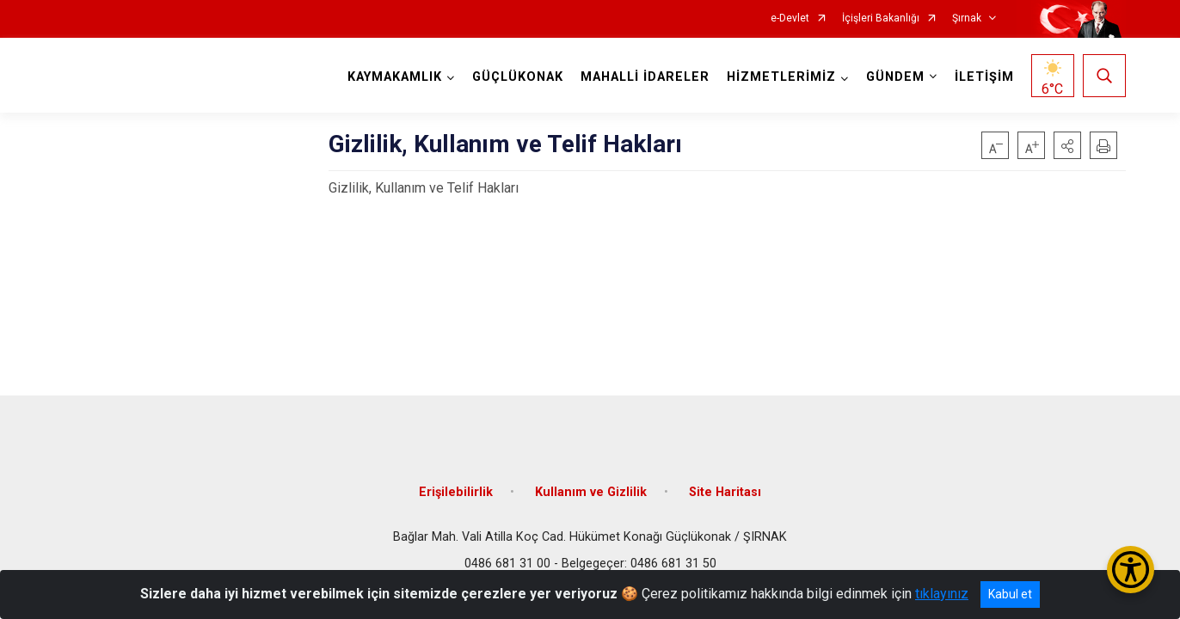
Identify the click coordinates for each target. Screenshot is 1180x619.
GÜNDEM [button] (895, 77)
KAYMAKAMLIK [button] (394, 77)
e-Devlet (790, 18)
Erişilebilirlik (456, 492)
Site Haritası (725, 492)
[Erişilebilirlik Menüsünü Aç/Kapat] (1130, 569)
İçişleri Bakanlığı (880, 18)
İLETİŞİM (984, 77)
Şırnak (966, 18)
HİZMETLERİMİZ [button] (781, 77)
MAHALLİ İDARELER (645, 77)
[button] (1067, 145)
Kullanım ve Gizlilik (591, 492)
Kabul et (1010, 594)
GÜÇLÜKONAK (517, 77)
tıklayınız (941, 593)
